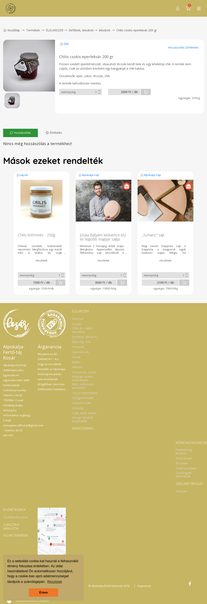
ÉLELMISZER (54, 30)
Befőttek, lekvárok (81, 30)
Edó (66, 44)
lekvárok (104, 30)
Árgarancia (144, 586)
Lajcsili (24, 175)
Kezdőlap (11, 30)
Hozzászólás (176, 47)
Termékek (33, 30)
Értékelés (193, 47)
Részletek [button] (54, 582)
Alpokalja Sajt (90, 175)
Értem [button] (43, 592)
